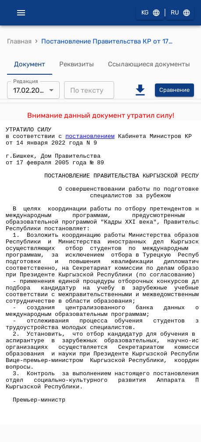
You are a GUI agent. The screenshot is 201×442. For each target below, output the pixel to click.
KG (150, 13)
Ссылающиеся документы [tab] (149, 64)
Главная (19, 41)
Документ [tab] (29, 64)
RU (180, 13)
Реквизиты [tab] (76, 64)
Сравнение (174, 90)
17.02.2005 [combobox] (30, 90)
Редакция (25, 81)
